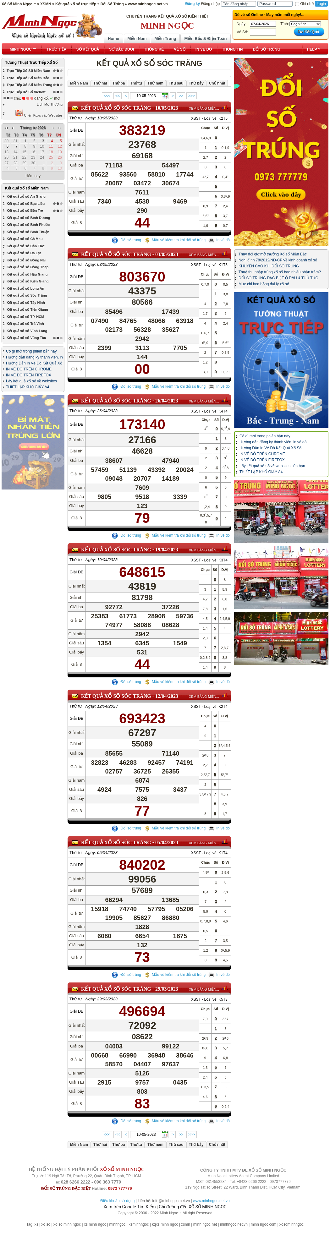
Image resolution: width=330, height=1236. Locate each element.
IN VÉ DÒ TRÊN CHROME (29, 312)
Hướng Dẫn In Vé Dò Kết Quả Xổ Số (270, 448)
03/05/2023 (166, 254)
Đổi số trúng (126, 240)
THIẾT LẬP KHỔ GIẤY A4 (27, 330)
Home (113, 38)
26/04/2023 (166, 400)
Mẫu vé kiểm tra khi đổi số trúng (175, 240)
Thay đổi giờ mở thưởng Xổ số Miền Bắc (273, 254)
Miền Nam (136, 38)
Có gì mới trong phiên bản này (31, 294)
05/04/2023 (166, 847)
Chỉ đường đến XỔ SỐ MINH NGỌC (193, 1206)
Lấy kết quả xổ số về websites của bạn (272, 466)
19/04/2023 (166, 554)
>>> (191, 96)
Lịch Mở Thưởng (50, 104)
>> (181, 96)
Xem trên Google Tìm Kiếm (129, 1206)
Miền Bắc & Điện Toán (205, 38)
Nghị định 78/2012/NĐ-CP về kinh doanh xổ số (278, 260)
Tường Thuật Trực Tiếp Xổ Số (31, 62)
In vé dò (219, 240)
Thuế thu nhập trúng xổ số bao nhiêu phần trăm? (280, 272)
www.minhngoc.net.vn (211, 1201)
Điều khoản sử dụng (117, 1201)
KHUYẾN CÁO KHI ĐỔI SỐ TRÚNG (269, 266)
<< (117, 96)
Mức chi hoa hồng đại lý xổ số (264, 284)
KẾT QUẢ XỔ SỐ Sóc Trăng (116, 108)
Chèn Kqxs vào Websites (39, 113)
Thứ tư (75, 118)
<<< (107, 96)
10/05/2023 (166, 108)
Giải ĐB (76, 130)
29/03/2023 (166, 993)
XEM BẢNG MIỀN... (204, 108)
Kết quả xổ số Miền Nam (27, 131)
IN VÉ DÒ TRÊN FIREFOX (28, 318)
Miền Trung (165, 38)
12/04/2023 (166, 700)
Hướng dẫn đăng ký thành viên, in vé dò (272, 442)
